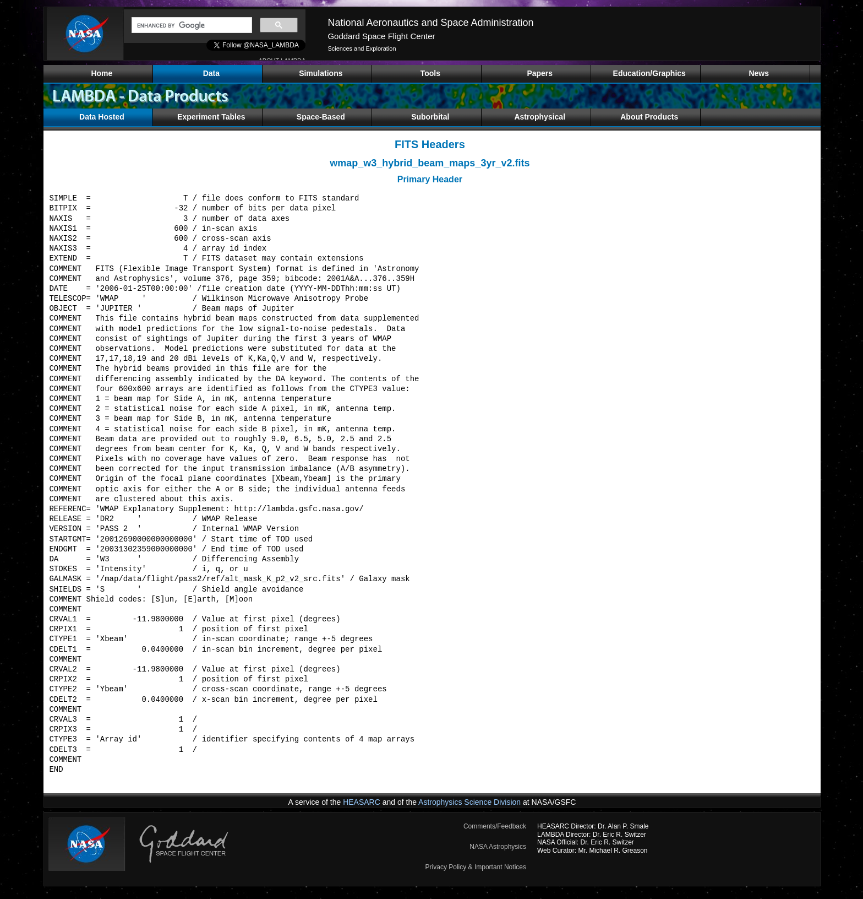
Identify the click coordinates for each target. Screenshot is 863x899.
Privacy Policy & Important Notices (475, 867)
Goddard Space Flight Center (381, 36)
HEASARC (361, 802)
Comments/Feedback (494, 826)
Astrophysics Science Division (469, 802)
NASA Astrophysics (497, 847)
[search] (190, 25)
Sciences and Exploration (361, 48)
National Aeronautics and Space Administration (430, 22)
